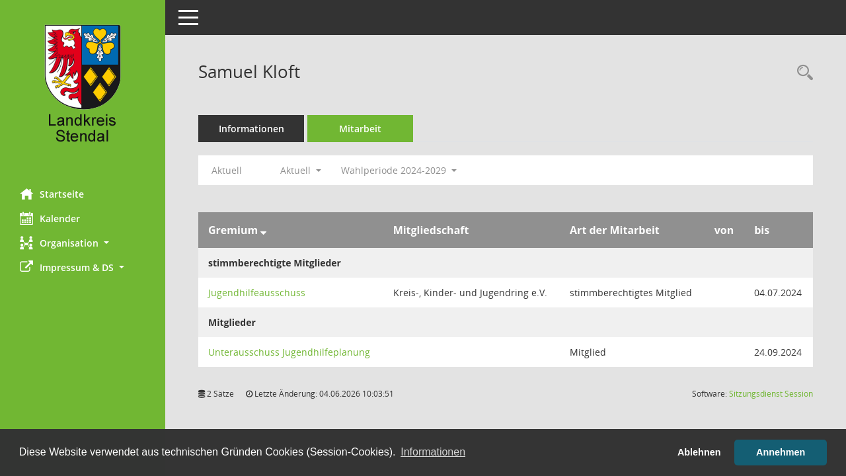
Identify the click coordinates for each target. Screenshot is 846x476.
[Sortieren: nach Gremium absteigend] (263, 230)
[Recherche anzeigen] (801, 73)
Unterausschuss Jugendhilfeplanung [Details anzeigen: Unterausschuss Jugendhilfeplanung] (289, 352)
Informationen (251, 128)
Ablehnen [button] (699, 452)
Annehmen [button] (780, 452)
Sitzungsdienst (771, 393)
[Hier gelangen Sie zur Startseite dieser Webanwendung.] (82, 89)
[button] (82, 243)
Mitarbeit (360, 128)
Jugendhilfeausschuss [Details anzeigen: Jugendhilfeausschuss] (256, 292)
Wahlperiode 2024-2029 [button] (399, 170)
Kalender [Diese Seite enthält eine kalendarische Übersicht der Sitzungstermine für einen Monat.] (50, 218)
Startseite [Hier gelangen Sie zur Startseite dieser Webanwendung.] (52, 193)
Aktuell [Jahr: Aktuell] (227, 170)
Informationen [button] (433, 451)
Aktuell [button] (300, 170)
